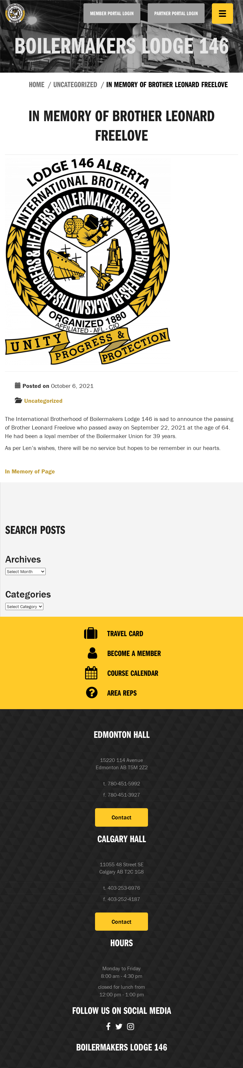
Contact (121, 817)
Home (36, 84)
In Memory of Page (30, 471)
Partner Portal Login (176, 13)
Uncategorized (75, 84)
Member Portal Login (112, 13)
